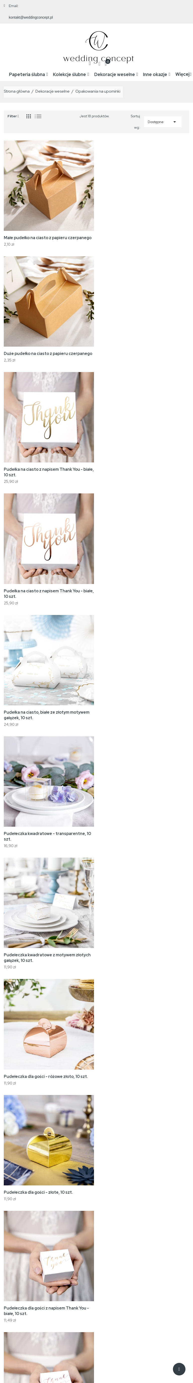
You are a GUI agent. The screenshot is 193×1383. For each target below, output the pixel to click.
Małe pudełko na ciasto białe (127, 1180)
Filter (13, 114)
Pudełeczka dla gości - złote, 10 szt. (38, 711)
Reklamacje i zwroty (127, 1273)
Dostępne (163, 120)
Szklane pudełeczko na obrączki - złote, (138, 951)
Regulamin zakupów (127, 1266)
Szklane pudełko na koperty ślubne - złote (44, 951)
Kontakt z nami (122, 1281)
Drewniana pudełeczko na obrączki (134, 1066)
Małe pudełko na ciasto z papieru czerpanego (47, 236)
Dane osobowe (166, 1258)
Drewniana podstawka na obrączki (37, 1066)
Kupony (160, 1296)
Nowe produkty (80, 1266)
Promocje (76, 1258)
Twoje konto (167, 1247)
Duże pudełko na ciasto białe (31, 1180)
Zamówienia (164, 1266)
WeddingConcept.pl (52, 1369)
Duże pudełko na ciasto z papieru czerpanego (144, 236)
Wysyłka (117, 1258)
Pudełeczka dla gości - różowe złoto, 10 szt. (142, 591)
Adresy (160, 1289)
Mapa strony (121, 1289)
